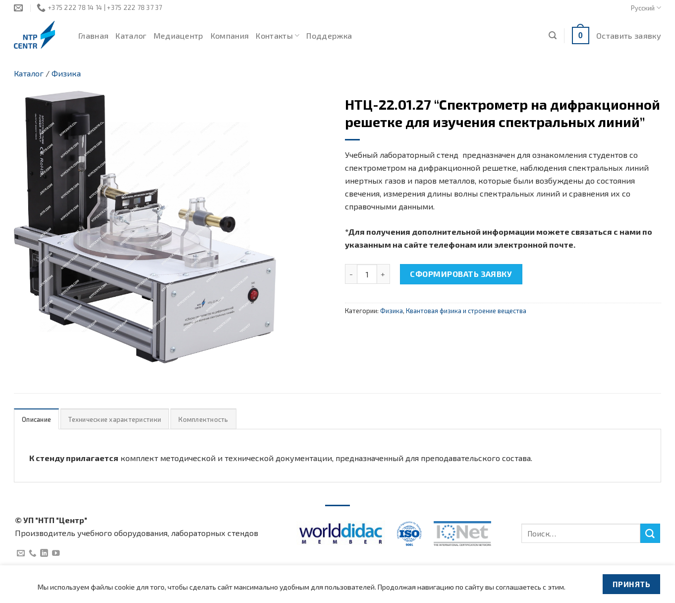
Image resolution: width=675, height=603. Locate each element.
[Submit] (650, 533)
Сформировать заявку (461, 273)
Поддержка (329, 35)
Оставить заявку (628, 35)
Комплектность (203, 419)
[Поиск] (553, 35)
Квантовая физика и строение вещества (466, 311)
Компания (230, 35)
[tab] (36, 419)
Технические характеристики (114, 419)
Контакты (277, 36)
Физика (66, 73)
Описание (36, 419)
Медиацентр (179, 35)
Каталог (130, 35)
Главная (93, 35)
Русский (646, 7)
